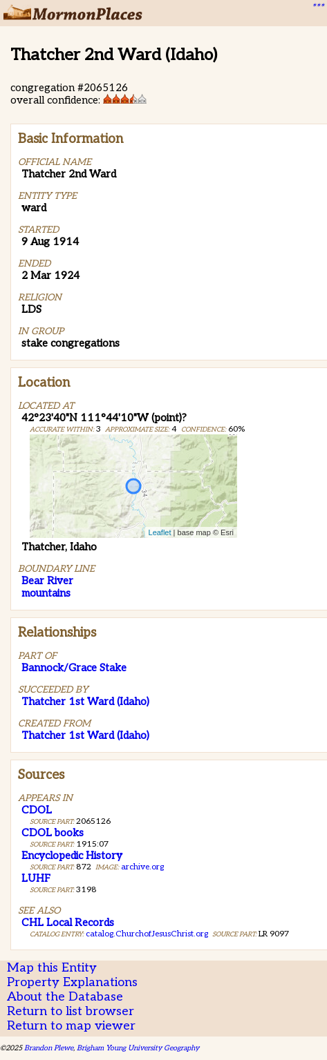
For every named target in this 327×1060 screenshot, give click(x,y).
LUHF (35, 878)
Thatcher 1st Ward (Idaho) (85, 701)
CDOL (36, 810)
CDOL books (52, 833)
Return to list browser (70, 1011)
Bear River (47, 581)
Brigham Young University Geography (138, 1047)
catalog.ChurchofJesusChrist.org (147, 934)
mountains (46, 593)
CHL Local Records (67, 922)
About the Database (65, 997)
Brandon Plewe (48, 1047)
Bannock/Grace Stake (74, 668)
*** (317, 7)
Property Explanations (72, 982)
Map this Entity (52, 968)
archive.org (142, 867)
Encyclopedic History (71, 855)
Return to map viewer (71, 1026)
